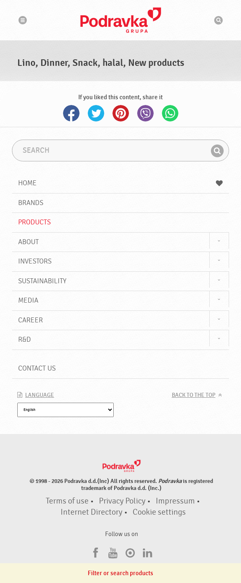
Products (34, 222)
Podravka (121, 20)
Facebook (71, 113)
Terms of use (67, 501)
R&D (24, 339)
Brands (30, 203)
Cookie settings (159, 512)
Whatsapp (170, 113)
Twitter (96, 113)
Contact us (37, 368)
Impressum (175, 501)
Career (30, 320)
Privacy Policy (122, 501)
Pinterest (120, 113)
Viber (145, 113)
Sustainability (42, 281)
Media (28, 300)
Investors (34, 261)
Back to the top (193, 395)
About (28, 242)
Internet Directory (91, 512)
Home (120, 183)
